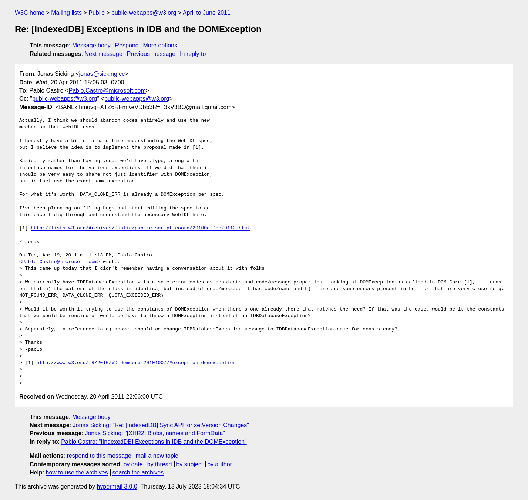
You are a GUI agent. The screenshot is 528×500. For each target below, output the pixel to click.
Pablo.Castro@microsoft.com (107, 90)
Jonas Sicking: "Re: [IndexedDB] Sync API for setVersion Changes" (161, 425)
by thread (159, 464)
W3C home (29, 13)
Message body (91, 45)
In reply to (193, 54)
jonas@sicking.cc (102, 74)
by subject (189, 464)
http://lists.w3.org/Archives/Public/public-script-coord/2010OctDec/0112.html (140, 228)
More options (160, 45)
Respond (127, 45)
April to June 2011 (207, 13)
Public (96, 13)
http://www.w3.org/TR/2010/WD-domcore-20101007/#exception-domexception (136, 363)
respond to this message (99, 456)
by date (132, 464)
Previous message (151, 54)
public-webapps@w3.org (143, 13)
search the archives (138, 472)
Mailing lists (66, 13)
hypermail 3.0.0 (117, 486)
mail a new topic (157, 456)
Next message (103, 54)
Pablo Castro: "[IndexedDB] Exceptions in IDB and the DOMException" (153, 442)
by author (219, 464)
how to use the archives (77, 472)
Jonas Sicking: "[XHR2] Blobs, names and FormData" (155, 433)
